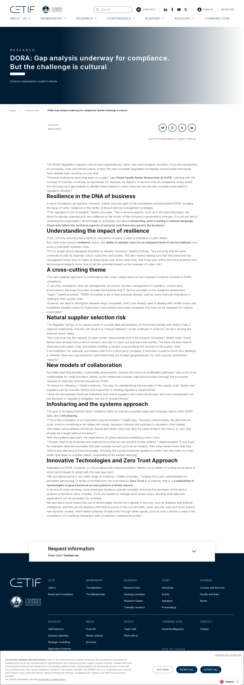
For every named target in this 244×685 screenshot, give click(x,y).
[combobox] (229, 681)
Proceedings (169, 607)
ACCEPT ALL (211, 669)
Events (165, 594)
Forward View (217, 18)
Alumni (203, 600)
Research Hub (132, 587)
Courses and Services (212, 587)
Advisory (184, 18)
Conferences (120, 18)
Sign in (205, 10)
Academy (154, 18)
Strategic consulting (59, 642)
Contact (145, 9)
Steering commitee (134, 594)
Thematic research (134, 607)
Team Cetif (130, 629)
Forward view (32, 110)
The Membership (95, 594)
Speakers (167, 600)
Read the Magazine (173, 629)
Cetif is (52, 587)
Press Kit (91, 629)
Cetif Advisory (56, 629)
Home (13, 110)
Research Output (133, 600)
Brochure (91, 642)
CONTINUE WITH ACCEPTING (227, 655)
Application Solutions (59, 648)
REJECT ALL (186, 669)
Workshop (167, 587)
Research (86, 18)
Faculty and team (209, 594)
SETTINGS (163, 669)
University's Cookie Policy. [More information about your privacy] (52, 679)
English (227, 682)
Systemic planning (58, 635)
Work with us (131, 635)
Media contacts (94, 635)
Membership (53, 18)
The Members (94, 587)
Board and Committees (60, 594)
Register (227, 9)
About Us (20, 18)
